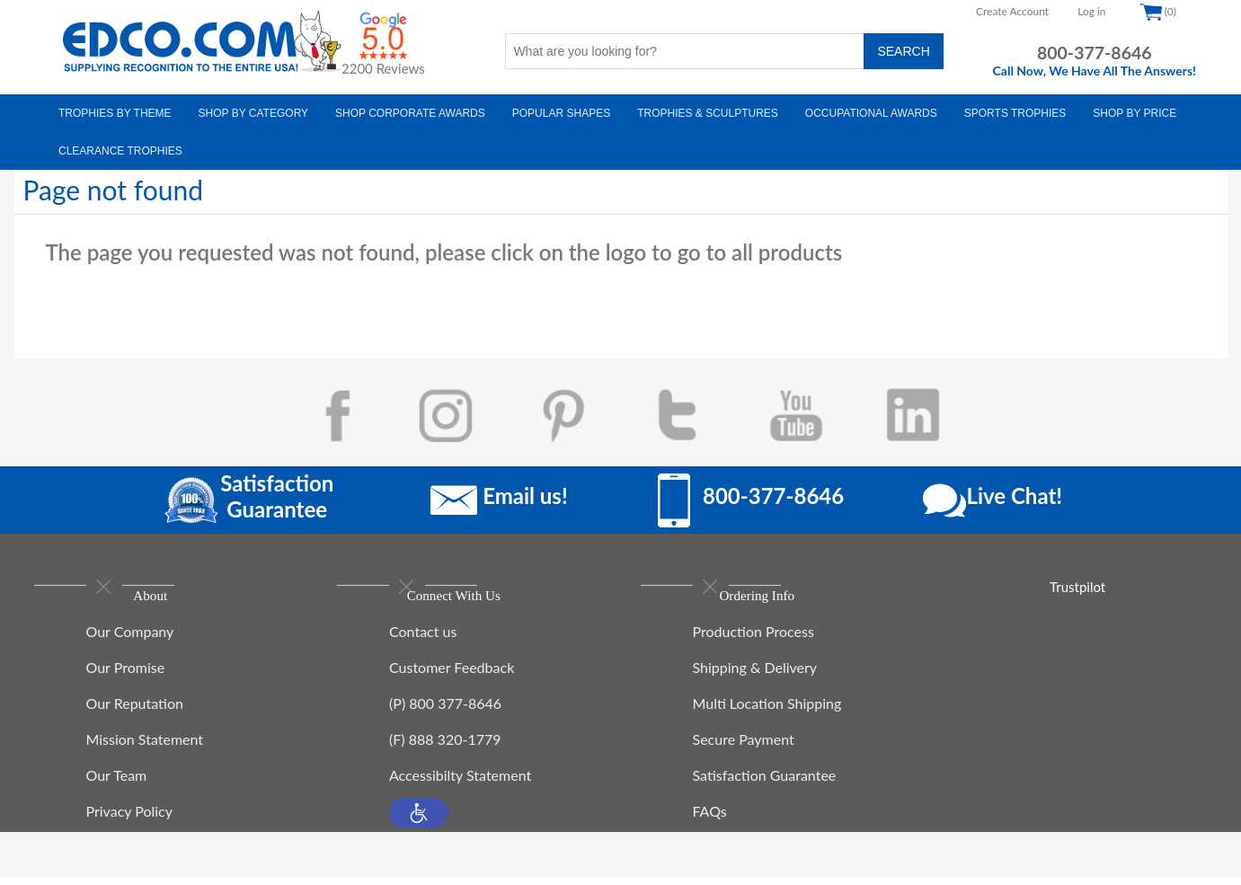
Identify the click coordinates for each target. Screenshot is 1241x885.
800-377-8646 (1094, 52)
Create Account (1012, 11)
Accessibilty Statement (460, 783)
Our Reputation (134, 711)
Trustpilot (1077, 587)
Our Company (130, 639)
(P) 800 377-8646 (445, 711)
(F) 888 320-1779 (445, 747)
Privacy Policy (129, 818)
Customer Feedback (451, 675)
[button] (418, 821)
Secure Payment (743, 747)
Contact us (423, 639)
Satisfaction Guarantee (765, 783)
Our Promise (125, 675)
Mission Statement (145, 747)
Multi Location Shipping (767, 711)
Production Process (753, 639)
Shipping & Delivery (755, 675)
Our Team (116, 783)
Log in (1091, 11)
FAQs (710, 818)
